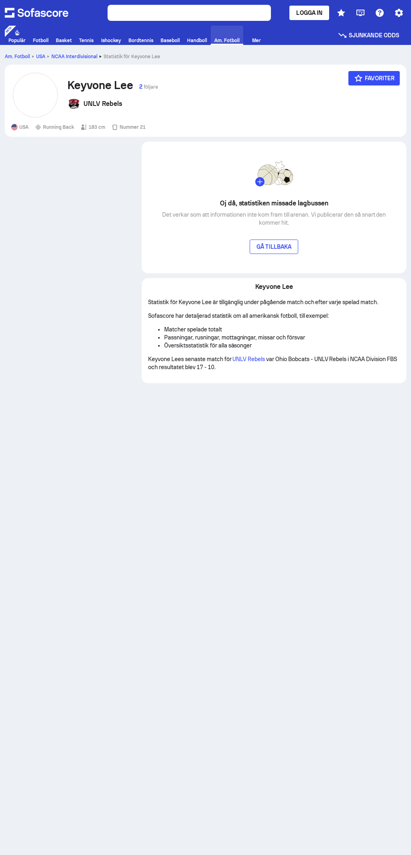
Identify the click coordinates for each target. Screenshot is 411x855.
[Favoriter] (374, 78)
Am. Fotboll (17, 56)
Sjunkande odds (368, 35)
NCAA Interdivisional (74, 56)
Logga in (309, 13)
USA (40, 56)
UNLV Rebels (248, 359)
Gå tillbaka (273, 247)
